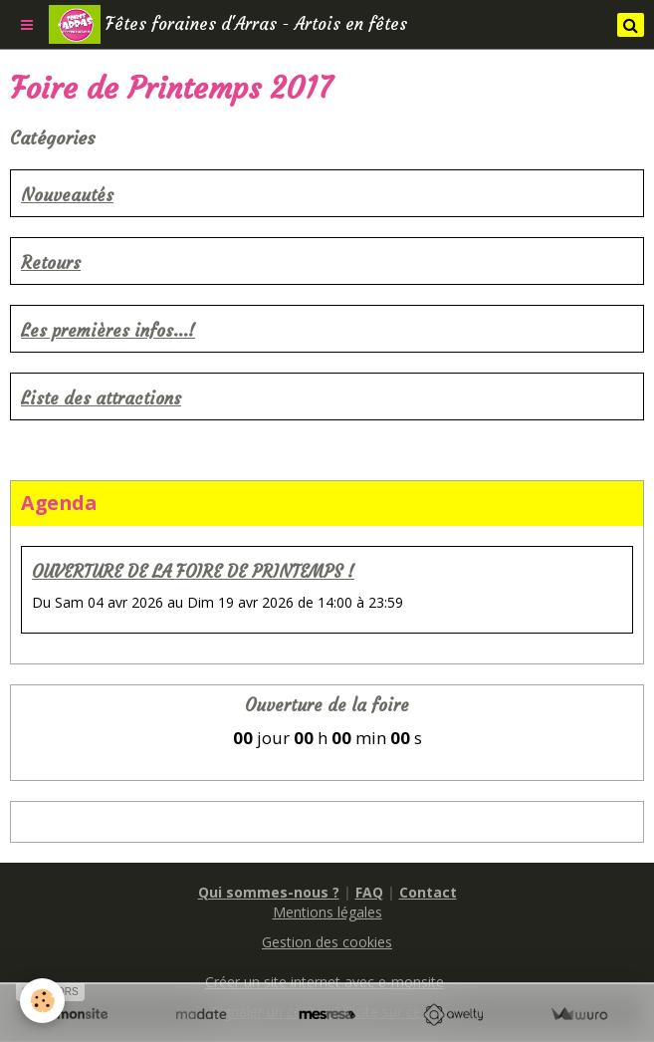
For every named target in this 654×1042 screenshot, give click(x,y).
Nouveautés (67, 195)
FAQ (369, 892)
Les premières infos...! (108, 331)
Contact (428, 892)
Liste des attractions (101, 399)
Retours (51, 263)
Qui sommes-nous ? (268, 892)
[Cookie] (42, 1000)
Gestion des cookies (327, 941)
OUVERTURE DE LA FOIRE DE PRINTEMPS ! (193, 572)
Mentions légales (327, 912)
